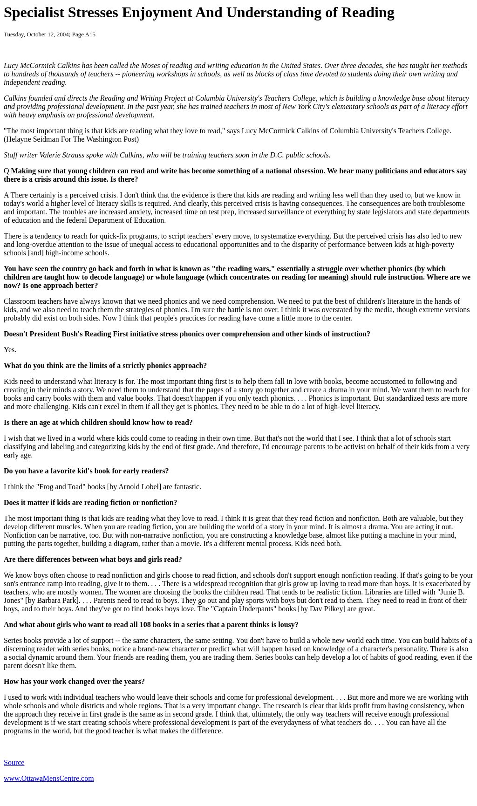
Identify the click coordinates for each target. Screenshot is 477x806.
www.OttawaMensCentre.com (49, 778)
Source (14, 762)
